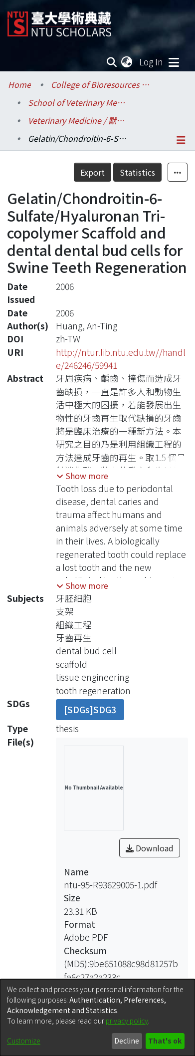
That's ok (165, 1041)
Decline (126, 1041)
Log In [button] (151, 61)
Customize (23, 1041)
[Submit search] (111, 62)
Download (150, 848)
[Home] (59, 20)
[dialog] (97, 1017)
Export (92, 172)
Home (19, 84)
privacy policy (127, 1021)
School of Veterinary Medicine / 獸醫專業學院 (78, 102)
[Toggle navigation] (174, 61)
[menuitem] (127, 61)
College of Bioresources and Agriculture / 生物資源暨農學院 (101, 84)
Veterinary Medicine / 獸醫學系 (78, 120)
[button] (82, 475)
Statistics (137, 172)
